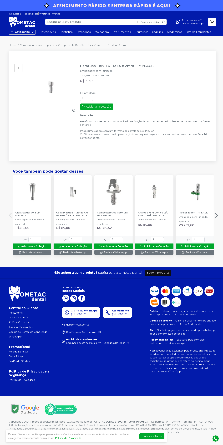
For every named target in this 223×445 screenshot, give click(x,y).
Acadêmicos (174, 32)
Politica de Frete (18, 317)
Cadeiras (157, 32)
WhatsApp (44, 14)
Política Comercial (19, 322)
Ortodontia (83, 32)
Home (12, 45)
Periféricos (141, 32)
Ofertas (56, 14)
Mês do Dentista (18, 351)
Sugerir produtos (158, 272)
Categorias (22, 32)
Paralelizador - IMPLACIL (193, 212)
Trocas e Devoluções (21, 327)
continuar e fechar (152, 436)
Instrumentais (122, 32)
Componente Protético (72, 45)
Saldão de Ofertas (19, 361)
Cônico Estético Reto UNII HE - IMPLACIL (112, 214)
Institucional (15, 14)
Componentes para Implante (37, 45)
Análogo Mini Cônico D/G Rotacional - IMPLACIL (153, 214)
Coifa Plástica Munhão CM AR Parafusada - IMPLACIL (72, 214)
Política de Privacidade (22, 379)
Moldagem (102, 32)
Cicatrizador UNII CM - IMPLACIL (28, 214)
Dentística (66, 32)
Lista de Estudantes (198, 32)
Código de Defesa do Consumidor (28, 332)
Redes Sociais (30, 14)
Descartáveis (48, 32)
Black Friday (16, 356)
